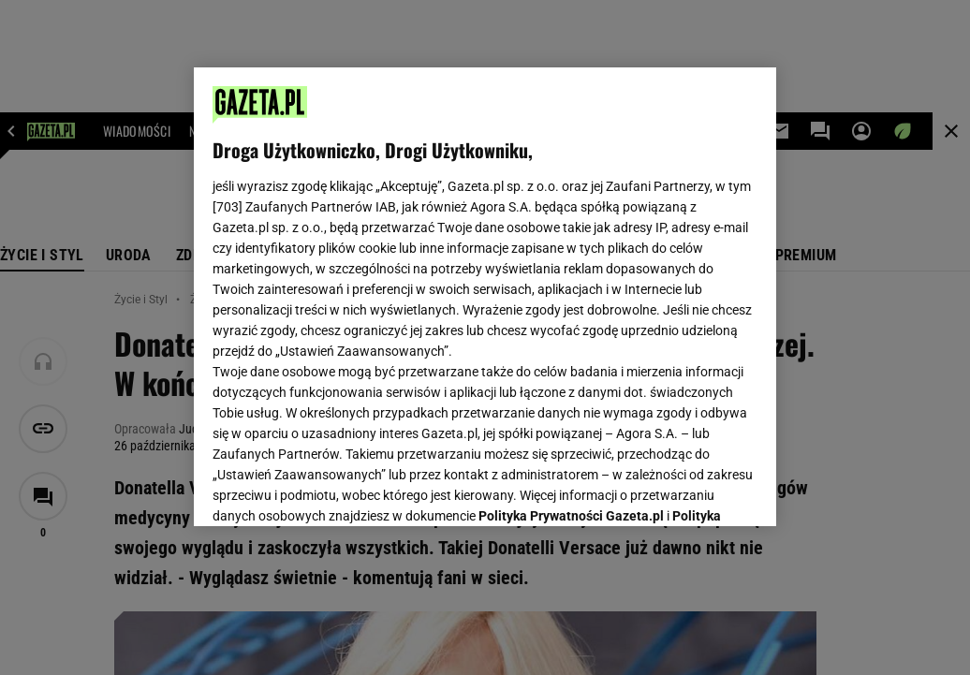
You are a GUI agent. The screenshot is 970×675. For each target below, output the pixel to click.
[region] (485, 296)
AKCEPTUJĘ (694, 489)
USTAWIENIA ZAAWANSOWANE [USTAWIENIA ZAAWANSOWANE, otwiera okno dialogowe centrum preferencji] (335, 488)
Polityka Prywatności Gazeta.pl (571, 278)
